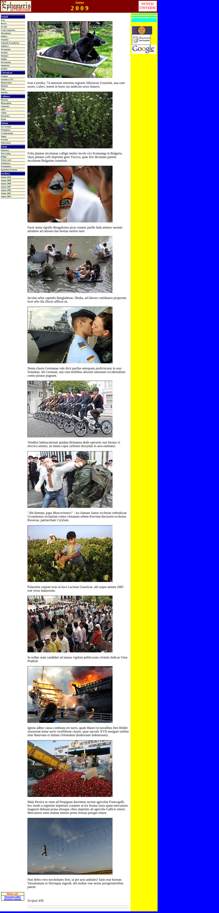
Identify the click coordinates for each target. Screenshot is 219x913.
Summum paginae (12, 891)
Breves (4, 23)
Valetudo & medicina (10, 43)
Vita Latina (6, 153)
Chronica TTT (7, 79)
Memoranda (6, 83)
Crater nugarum (8, 30)
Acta (3, 20)
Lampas (4, 76)
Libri (3, 109)
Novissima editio (13, 888)
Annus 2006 (6, 190)
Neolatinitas (6, 166)
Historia (4, 100)
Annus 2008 (6, 183)
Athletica (5, 46)
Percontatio (6, 62)
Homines (4, 56)
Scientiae (4, 40)
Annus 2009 (6, 180)
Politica (4, 36)
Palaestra (5, 150)
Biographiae (6, 103)
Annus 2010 (6, 177)
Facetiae (4, 139)
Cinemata (5, 106)
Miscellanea (6, 33)
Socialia (4, 52)
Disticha (4, 86)
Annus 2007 (6, 187)
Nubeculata (6, 143)
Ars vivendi (6, 127)
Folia (3, 89)
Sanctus (4, 92)
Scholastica (6, 163)
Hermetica (5, 116)
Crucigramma (7, 133)
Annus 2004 (6, 196)
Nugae (3, 136)
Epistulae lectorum (9, 170)
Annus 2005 (6, 193)
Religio (4, 59)
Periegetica (5, 130)
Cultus (3, 113)
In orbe (4, 27)
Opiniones (5, 65)
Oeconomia (6, 49)
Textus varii (6, 160)
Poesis (3, 119)
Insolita (4, 69)
